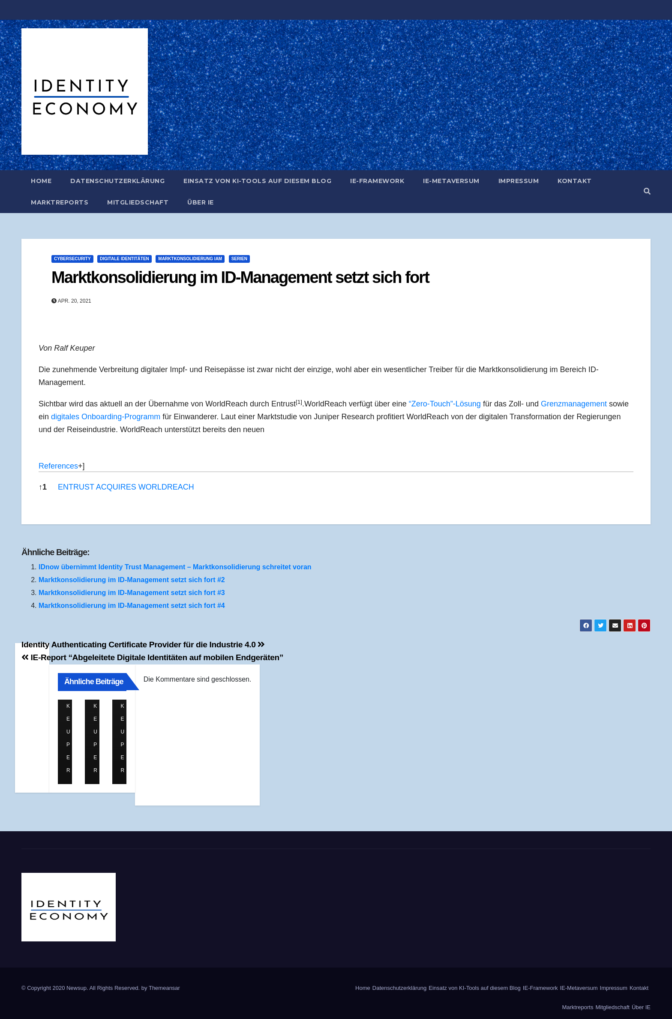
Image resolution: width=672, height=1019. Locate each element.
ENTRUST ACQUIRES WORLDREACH (126, 487)
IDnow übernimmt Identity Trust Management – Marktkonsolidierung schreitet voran (175, 567)
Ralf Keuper (70, 706)
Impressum (518, 181)
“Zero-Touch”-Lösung (445, 404)
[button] (647, 191)
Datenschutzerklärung (117, 181)
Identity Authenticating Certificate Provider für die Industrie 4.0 (143, 644)
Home (41, 181)
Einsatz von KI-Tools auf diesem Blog (257, 181)
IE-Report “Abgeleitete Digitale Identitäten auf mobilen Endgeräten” (152, 657)
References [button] (58, 466)
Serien (239, 258)
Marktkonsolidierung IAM (190, 258)
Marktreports (59, 202)
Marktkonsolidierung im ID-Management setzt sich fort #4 (132, 605)
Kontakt (575, 181)
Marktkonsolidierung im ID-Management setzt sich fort (240, 277)
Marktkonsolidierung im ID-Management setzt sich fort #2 (132, 579)
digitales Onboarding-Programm (105, 416)
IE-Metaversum (451, 181)
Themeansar (164, 988)
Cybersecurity (72, 258)
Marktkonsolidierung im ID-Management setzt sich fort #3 (132, 592)
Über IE (200, 202)
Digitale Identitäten (124, 258)
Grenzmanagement (574, 404)
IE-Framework (377, 181)
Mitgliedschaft (137, 202)
